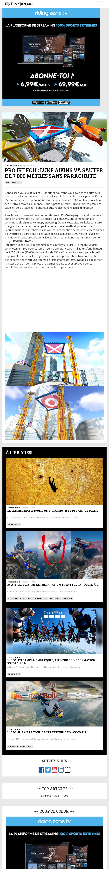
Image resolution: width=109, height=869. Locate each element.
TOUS (65, 795)
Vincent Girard (13, 507)
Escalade (13, 746)
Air (7, 182)
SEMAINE (46, 795)
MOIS (56, 795)
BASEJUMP (13, 598)
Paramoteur (40, 598)
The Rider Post (13, 165)
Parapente (55, 598)
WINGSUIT (16, 182)
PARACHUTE (14, 524)
